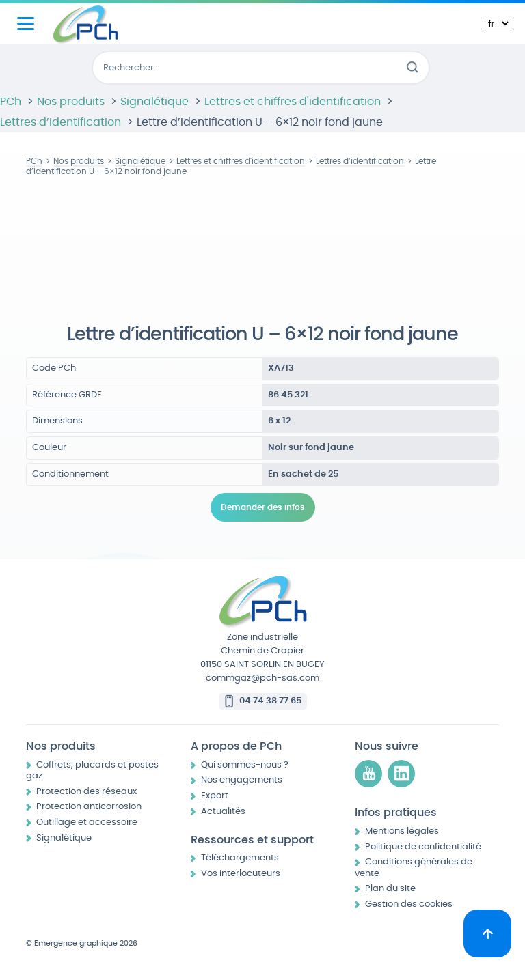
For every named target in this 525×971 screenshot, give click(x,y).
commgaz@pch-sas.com (262, 678)
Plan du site (390, 888)
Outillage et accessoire (86, 822)
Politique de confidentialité (423, 847)
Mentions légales (402, 831)
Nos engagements (241, 780)
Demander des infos (263, 507)
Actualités (223, 811)
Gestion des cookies (409, 904)
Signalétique (64, 838)
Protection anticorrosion (89, 806)
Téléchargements (240, 858)
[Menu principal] (26, 24)
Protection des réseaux (86, 791)
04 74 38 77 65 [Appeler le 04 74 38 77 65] (270, 700)
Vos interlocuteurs (240, 873)
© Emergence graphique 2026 (81, 943)
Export (214, 795)
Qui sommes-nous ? (244, 765)
